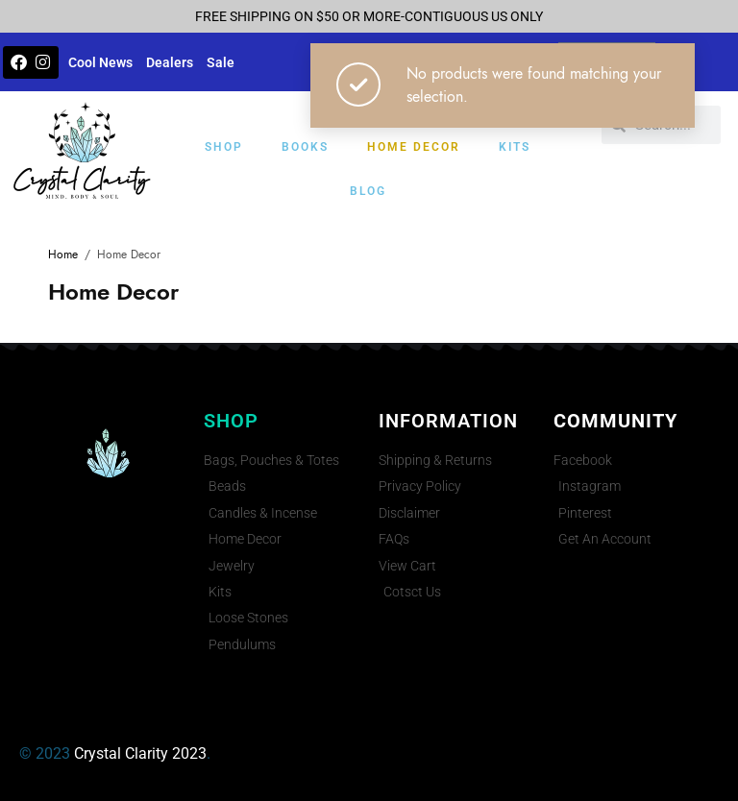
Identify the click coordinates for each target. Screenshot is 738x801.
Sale (220, 62)
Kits (514, 147)
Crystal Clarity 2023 (140, 753)
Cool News (100, 62)
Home (63, 254)
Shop (224, 147)
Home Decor (413, 147)
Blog (368, 191)
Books (305, 147)
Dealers (169, 62)
